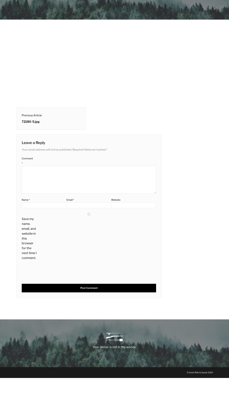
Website (115, 199)
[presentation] (45, 272)
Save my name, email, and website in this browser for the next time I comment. (29, 238)
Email (70, 199)
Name (26, 199)
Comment (27, 161)
